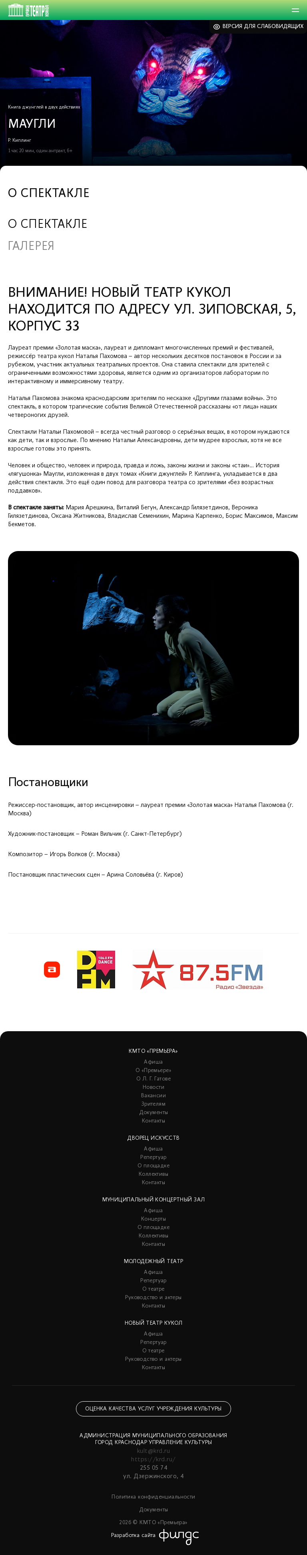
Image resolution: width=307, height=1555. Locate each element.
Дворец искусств (153, 1138)
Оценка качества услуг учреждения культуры (153, 1409)
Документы (153, 1113)
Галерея (31, 247)
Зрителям (153, 1104)
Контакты (153, 1121)
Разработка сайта (133, 1536)
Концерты (153, 1219)
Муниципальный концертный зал (153, 1200)
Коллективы (153, 1174)
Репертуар (153, 1158)
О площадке (153, 1166)
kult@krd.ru (153, 1451)
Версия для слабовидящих (263, 27)
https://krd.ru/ (153, 1459)
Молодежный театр (153, 1262)
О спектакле (48, 225)
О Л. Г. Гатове (153, 1079)
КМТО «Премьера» (153, 1051)
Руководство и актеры (153, 1298)
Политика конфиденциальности (153, 1497)
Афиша (153, 1062)
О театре (153, 1289)
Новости (153, 1087)
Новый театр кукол (153, 1323)
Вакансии (153, 1096)
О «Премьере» (153, 1071)
